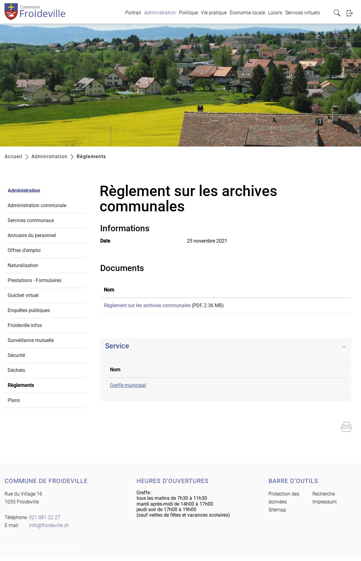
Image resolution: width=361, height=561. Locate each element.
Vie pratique (214, 13)
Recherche (323, 496)
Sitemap (277, 512)
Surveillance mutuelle (31, 340)
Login (351, 13)
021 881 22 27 (205, 387)
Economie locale (247, 13)
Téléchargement (319, 306)
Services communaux (31, 220)
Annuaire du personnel (32, 235)
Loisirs (275, 13)
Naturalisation (23, 265)
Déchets (16, 370)
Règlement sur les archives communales (147, 305)
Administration (160, 13)
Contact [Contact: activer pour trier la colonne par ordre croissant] (269, 372)
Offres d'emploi (24, 250)
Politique (188, 13)
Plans (14, 400)
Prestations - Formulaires (34, 280)
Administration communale (37, 205)
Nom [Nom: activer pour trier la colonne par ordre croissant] (109, 290)
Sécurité (16, 355)
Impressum (324, 504)
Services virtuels (302, 13)
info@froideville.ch (281, 387)
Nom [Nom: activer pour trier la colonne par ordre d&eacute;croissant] (115, 372)
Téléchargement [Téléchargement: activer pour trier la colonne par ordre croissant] (309, 290)
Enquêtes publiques (29, 310)
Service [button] (117, 348)
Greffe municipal (128, 387)
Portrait (133, 13)
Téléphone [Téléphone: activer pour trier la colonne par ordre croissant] (201, 372)
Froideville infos (25, 325)
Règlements (35, 384)
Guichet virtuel (23, 295)
